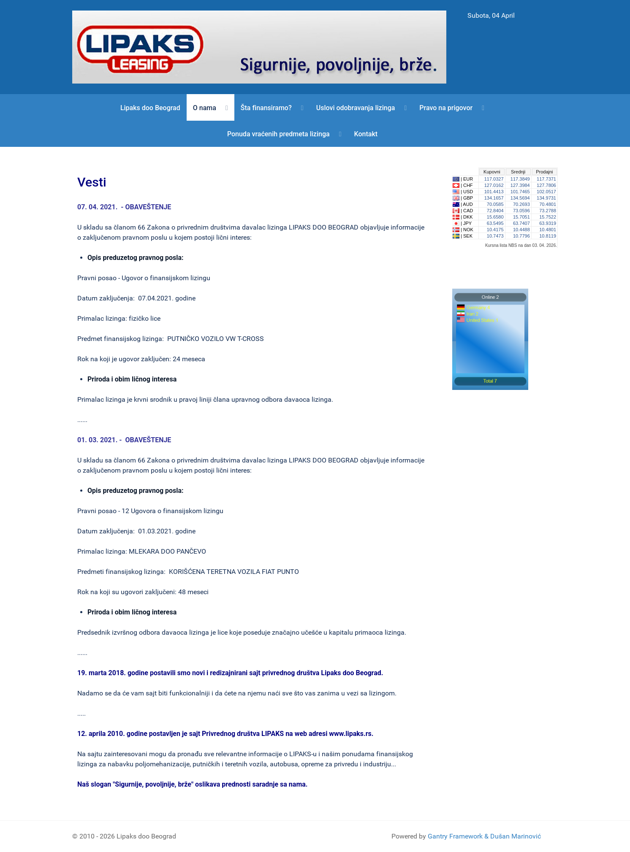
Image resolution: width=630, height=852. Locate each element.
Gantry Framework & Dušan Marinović (484, 836)
